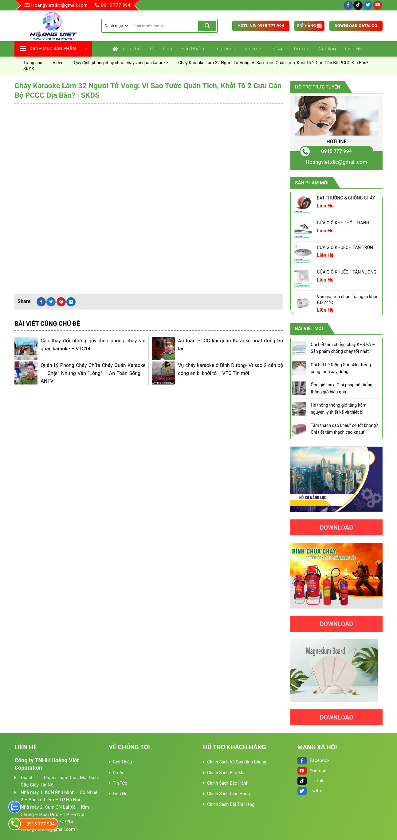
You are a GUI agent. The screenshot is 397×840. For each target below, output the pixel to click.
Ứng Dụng (225, 49)
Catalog (327, 49)
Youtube (312, 770)
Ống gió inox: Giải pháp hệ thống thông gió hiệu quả (341, 388)
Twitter (310, 791)
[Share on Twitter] (51, 301)
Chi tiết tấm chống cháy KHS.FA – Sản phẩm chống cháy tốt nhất (343, 348)
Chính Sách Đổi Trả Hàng (230, 804)
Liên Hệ (353, 49)
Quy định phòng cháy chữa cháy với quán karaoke (121, 62)
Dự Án (277, 49)
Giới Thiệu (161, 49)
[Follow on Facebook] (348, 5)
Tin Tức (301, 49)
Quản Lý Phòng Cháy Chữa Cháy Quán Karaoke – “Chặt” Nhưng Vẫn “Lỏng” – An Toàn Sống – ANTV (93, 373)
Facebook (313, 760)
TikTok (310, 780)
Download (336, 527)
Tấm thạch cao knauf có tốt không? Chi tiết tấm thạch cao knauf (344, 429)
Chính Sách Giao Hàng (228, 793)
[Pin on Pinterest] (61, 301)
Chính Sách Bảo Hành (227, 783)
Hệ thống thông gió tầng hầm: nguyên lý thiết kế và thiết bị (339, 408)
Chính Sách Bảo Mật (226, 772)
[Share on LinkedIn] (71, 301)
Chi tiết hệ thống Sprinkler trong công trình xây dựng (341, 368)
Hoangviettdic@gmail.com (336, 162)
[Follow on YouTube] (377, 5)
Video (253, 49)
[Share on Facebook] (41, 301)
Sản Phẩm (192, 49)
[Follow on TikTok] (357, 5)
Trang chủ (126, 49)
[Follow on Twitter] (367, 5)
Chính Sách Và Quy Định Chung (236, 761)
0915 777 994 (336, 151)
